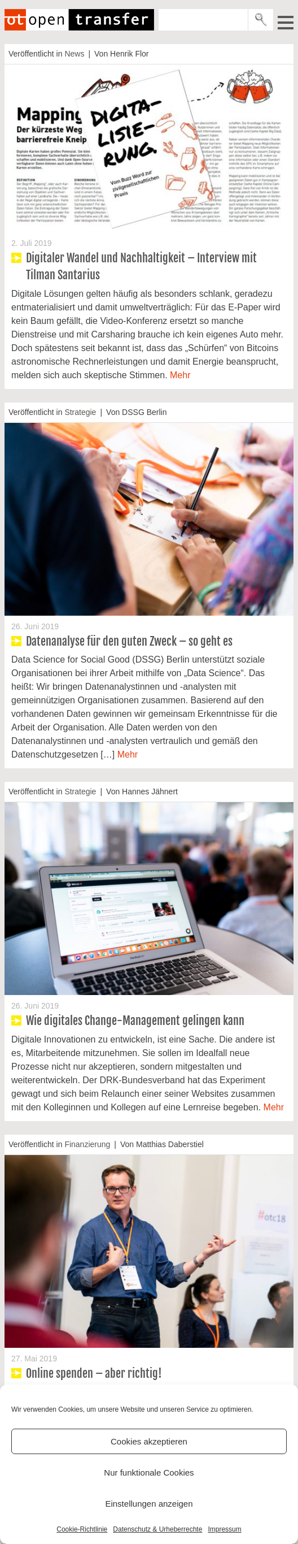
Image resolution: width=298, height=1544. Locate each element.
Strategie (80, 412)
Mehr (180, 375)
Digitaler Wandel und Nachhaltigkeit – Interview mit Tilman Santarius (141, 266)
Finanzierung (87, 1144)
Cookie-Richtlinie (81, 1529)
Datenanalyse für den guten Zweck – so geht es (129, 641)
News (74, 53)
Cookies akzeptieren (149, 1441)
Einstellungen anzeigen (148, 1503)
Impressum (224, 1529)
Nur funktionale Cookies (149, 1472)
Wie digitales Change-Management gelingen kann (135, 1021)
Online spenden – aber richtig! (94, 1373)
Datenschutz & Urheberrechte (157, 1529)
